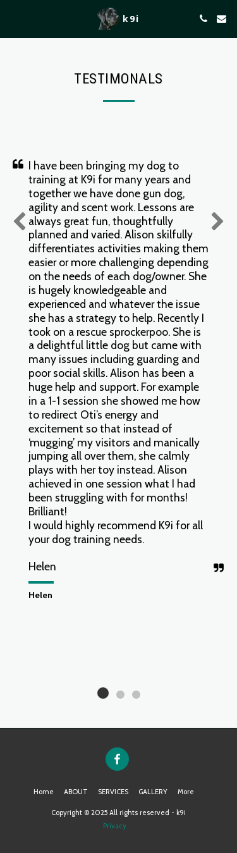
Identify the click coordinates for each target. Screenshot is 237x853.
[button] (14, 18)
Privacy (114, 825)
